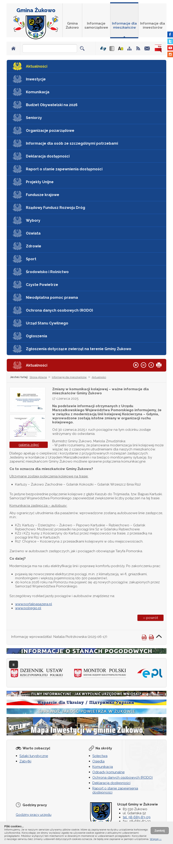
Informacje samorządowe (96, 25)
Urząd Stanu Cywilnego (47, 323)
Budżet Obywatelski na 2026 (51, 105)
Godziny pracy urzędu (33, 815)
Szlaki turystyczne (33, 756)
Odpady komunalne (108, 772)
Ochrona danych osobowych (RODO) (59, 310)
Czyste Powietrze (42, 285)
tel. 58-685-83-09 (136, 817)
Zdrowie (33, 246)
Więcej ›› (156, 839)
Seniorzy (34, 118)
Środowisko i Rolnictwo (47, 272)
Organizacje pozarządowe (50, 130)
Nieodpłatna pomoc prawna (52, 297)
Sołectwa (99, 756)
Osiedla (98, 761)
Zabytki (25, 761)
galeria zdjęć (28, 445)
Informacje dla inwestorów (152, 25)
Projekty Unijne (40, 182)
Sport (31, 259)
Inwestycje (36, 79)
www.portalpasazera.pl (33, 604)
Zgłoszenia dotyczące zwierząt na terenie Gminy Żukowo (78, 349)
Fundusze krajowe (42, 195)
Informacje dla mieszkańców (124, 25)
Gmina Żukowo (35, 10)
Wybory (33, 220)
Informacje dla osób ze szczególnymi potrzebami (72, 143)
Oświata (33, 233)
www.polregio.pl (28, 608)
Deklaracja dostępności (48, 156)
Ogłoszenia (36, 336)
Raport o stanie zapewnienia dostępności (64, 169)
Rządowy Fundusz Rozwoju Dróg (55, 207)
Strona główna (38, 377)
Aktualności (36, 66)
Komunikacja (37, 92)
